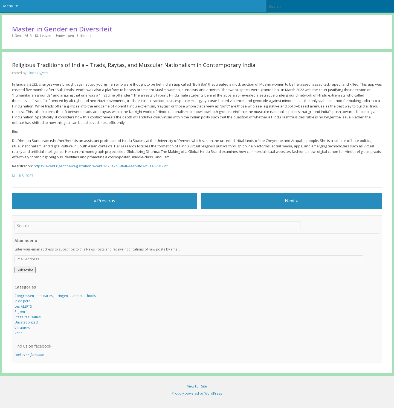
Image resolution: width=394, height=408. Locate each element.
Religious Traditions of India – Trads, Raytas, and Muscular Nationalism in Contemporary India (133, 65)
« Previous (104, 201)
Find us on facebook (33, 346)
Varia (18, 333)
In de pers (22, 301)
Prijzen (20, 311)
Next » (291, 201)
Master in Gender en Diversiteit (62, 28)
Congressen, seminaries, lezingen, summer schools (55, 295)
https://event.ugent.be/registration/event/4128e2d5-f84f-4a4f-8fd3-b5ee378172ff (101, 166)
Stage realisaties (28, 317)
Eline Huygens (37, 73)
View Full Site (197, 386)
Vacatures (22, 327)
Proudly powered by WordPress (197, 393)
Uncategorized (26, 322)
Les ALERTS (23, 306)
